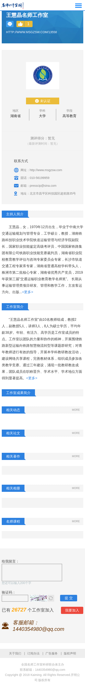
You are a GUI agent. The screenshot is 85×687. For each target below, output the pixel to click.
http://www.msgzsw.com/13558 (31, 32)
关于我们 (15, 653)
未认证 (45, 101)
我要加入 (72, 610)
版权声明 (70, 653)
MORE (76, 409)
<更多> (27, 292)
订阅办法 (33, 653)
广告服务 (51, 653)
